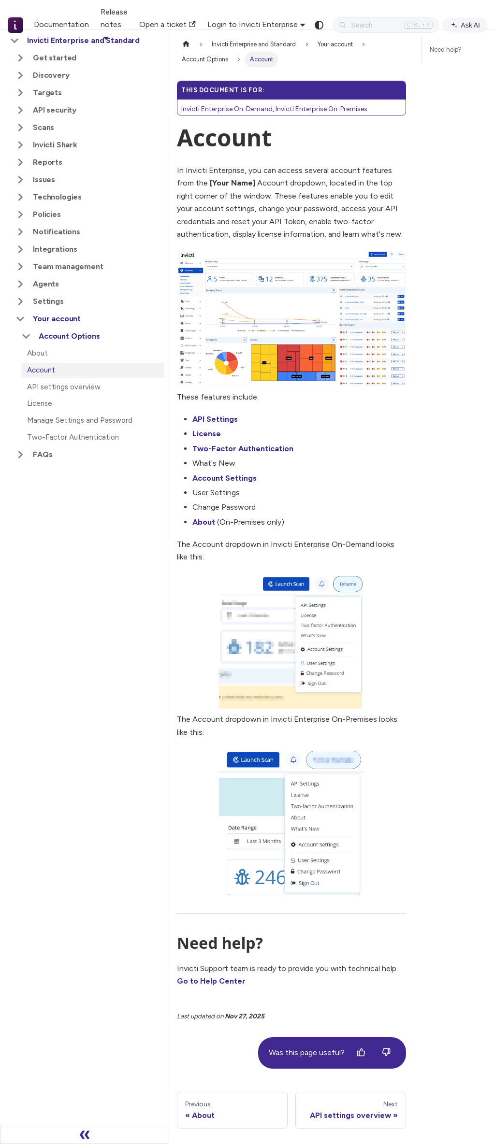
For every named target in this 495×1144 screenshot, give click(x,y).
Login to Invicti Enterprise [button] (252, 24)
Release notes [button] (114, 18)
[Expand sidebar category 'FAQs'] (20, 454)
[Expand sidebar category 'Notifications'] (20, 232)
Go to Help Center (211, 981)
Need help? (446, 49)
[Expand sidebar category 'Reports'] (20, 162)
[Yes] (361, 1053)
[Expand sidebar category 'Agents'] (20, 284)
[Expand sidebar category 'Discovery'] (20, 75)
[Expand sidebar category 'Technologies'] (20, 197)
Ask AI (465, 25)
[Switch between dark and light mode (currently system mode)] (319, 25)
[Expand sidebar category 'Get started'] (20, 58)
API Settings (215, 419)
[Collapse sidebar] (84, 1134)
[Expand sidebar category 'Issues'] (20, 179)
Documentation (61, 24)
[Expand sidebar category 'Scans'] (20, 127)
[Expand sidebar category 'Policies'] (20, 214)
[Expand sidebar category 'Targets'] (20, 92)
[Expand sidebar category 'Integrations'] (20, 249)
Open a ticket (167, 24)
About (203, 522)
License (206, 433)
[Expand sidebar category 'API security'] (20, 110)
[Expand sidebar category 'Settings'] (20, 301)
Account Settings (224, 478)
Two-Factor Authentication (242, 448)
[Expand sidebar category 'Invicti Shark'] (20, 145)
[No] (386, 1053)
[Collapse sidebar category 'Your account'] (20, 319)
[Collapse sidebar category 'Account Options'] (26, 336)
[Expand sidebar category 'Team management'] (20, 266)
